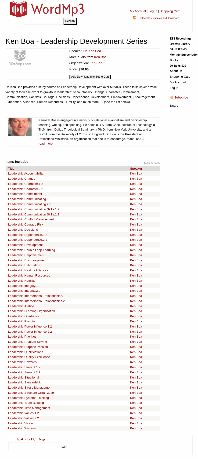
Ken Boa (100, 57)
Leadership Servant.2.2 (24, 372)
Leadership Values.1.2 (23, 413)
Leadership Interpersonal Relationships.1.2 (37, 296)
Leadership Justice (21, 306)
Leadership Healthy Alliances (28, 270)
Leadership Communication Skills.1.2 (33, 209)
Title (11, 168)
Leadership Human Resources (29, 275)
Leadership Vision (20, 423)
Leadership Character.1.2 (25, 184)
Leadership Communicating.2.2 (29, 204)
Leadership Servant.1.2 (24, 367)
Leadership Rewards (22, 362)
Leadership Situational (23, 377)
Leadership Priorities (22, 336)
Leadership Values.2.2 (23, 418)
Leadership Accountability (25, 173)
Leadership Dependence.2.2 (27, 239)
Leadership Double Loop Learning (31, 250)
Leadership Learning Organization (31, 311)
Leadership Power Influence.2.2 (30, 331)
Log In (152, 11)
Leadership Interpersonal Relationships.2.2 (37, 301)
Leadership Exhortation (24, 265)
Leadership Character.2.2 (25, 189)
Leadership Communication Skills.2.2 (33, 214)
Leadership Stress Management (30, 387)
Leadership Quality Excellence (29, 357)
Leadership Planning (22, 321)
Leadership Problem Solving (27, 341)
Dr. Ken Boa (92, 51)
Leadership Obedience (24, 316)
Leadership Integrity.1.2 (24, 286)
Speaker (136, 168)
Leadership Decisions (23, 229)
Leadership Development (25, 245)
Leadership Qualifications (25, 352)
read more (46, 143)
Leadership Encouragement (27, 260)
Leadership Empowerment (26, 255)
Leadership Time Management (29, 408)
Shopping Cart (170, 11)
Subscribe (181, 97)
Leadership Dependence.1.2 (27, 235)
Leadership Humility (22, 280)
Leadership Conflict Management (31, 219)
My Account (138, 11)
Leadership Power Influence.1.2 (30, 326)
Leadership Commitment (25, 194)
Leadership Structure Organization (32, 392)
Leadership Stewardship (25, 382)
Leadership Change (21, 178)
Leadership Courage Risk (25, 224)
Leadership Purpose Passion (28, 347)
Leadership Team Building (26, 402)
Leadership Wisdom (22, 428)
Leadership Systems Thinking (28, 398)
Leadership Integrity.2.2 (24, 290)
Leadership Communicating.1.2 (29, 199)
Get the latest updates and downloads (158, 18)
